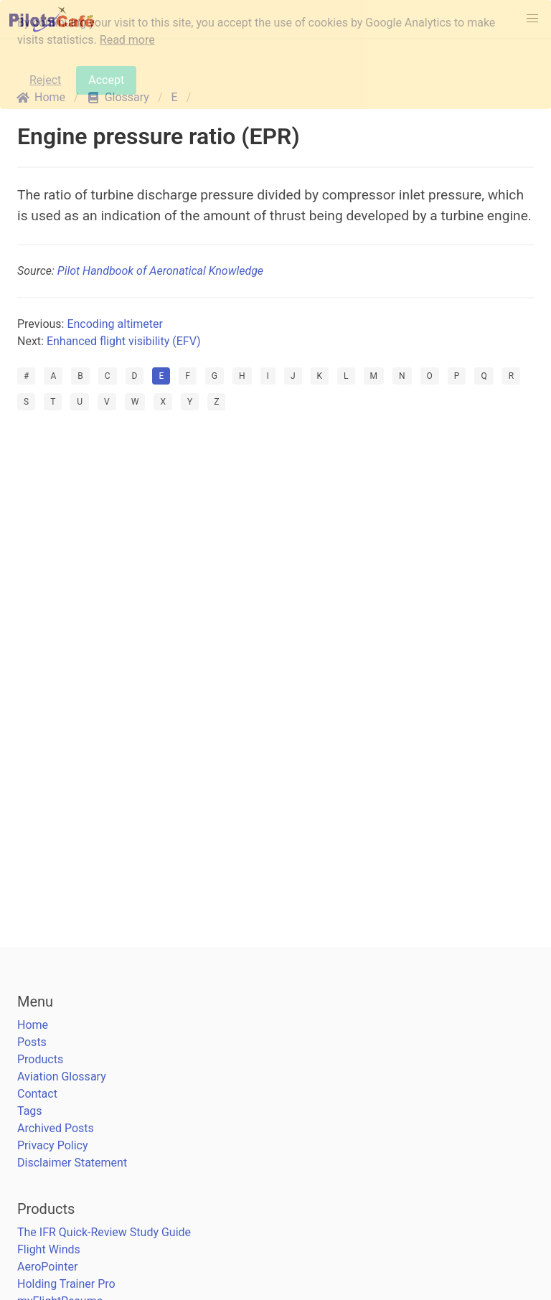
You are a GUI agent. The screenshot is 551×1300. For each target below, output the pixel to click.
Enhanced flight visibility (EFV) (124, 341)
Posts (32, 1042)
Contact (37, 1094)
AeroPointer (47, 1266)
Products (40, 1059)
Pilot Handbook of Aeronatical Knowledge (160, 271)
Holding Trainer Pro (66, 1284)
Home (32, 1025)
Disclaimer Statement (72, 1162)
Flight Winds (48, 1249)
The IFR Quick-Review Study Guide (104, 1232)
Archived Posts (55, 1128)
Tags (29, 1111)
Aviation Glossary (61, 1076)
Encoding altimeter (115, 324)
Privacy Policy (52, 1145)
